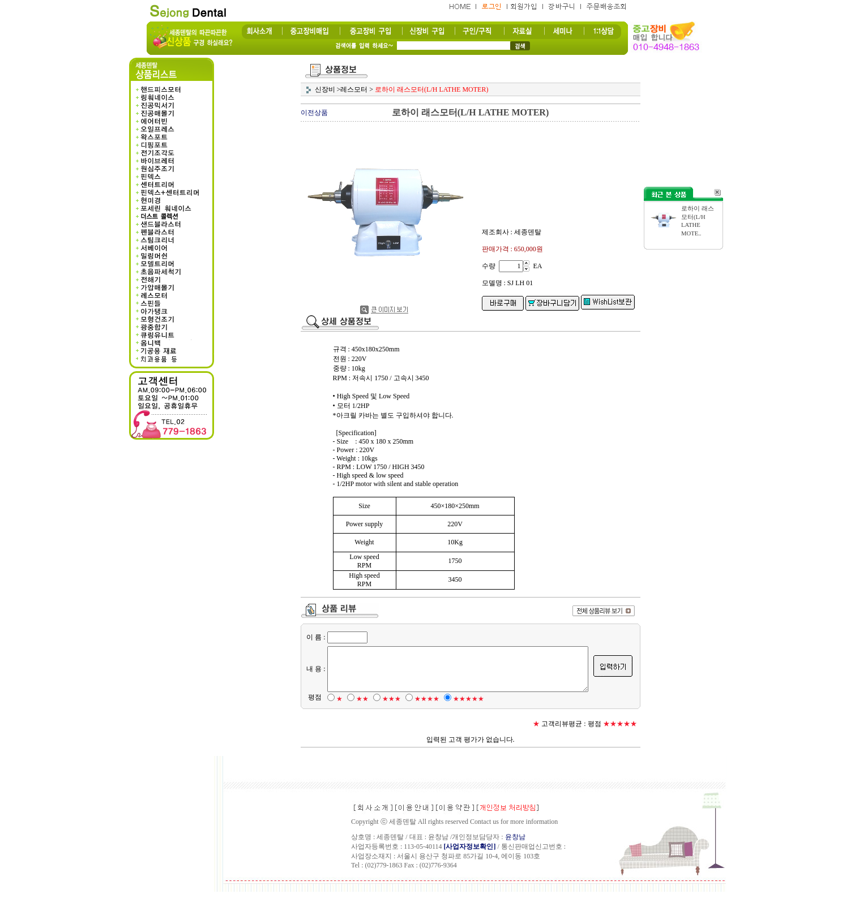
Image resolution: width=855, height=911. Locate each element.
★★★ (389, 718)
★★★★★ (466, 718)
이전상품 (314, 113)
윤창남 (515, 856)
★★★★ (424, 718)
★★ (360, 718)
